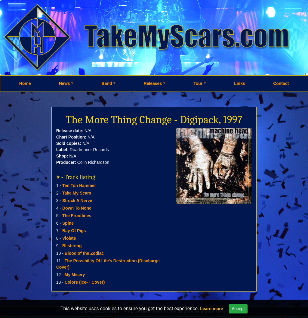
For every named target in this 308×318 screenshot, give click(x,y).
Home (25, 83)
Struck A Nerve (77, 200)
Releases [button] (152, 83)
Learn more (211, 308)
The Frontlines (76, 215)
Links (239, 83)
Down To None (76, 208)
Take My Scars (76, 193)
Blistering (72, 245)
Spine (68, 223)
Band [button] (107, 83)
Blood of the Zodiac (84, 253)
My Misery (75, 274)
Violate (69, 238)
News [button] (64, 83)
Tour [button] (197, 83)
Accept (238, 308)
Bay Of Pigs (74, 230)
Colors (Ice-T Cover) (85, 282)
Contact (281, 83)
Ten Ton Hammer (79, 185)
